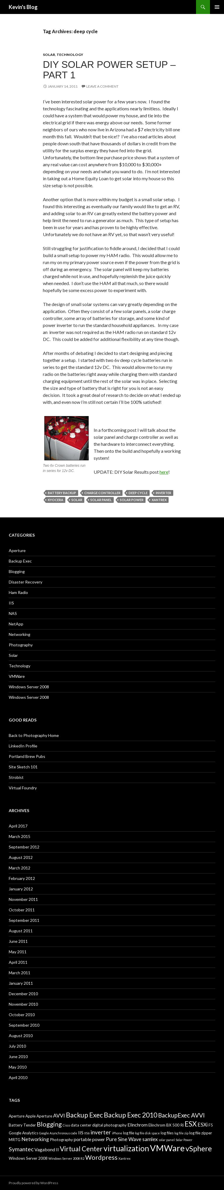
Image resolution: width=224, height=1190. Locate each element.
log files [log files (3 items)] (167, 1133)
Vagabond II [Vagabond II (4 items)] (46, 1149)
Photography (21, 644)
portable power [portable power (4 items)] (89, 1139)
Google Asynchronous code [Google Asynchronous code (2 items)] (58, 1133)
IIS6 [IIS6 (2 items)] (87, 1133)
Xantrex (159, 500)
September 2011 (24, 920)
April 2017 (18, 825)
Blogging (17, 571)
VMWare (17, 676)
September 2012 (24, 846)
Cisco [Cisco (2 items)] (66, 1125)
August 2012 (21, 857)
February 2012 (22, 878)
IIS (11, 602)
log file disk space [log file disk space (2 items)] (147, 1133)
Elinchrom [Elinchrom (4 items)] (137, 1124)
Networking (19, 634)
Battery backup (62, 493)
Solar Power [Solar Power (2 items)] (184, 1140)
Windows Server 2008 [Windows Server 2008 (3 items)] (28, 1158)
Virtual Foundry (23, 787)
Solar (49, 54)
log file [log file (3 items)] (128, 1133)
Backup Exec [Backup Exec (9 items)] (84, 1115)
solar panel (101, 500)
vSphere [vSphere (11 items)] (199, 1148)
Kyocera (55, 500)
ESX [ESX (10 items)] (191, 1124)
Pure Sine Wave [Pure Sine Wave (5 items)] (123, 1139)
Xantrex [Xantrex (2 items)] (124, 1158)
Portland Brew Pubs (27, 756)
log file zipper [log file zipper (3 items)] (200, 1133)
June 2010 (18, 1056)
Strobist (16, 777)
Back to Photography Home (34, 735)
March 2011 (19, 972)
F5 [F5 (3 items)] (211, 1125)
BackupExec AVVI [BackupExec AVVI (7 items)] (181, 1115)
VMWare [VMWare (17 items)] (167, 1148)
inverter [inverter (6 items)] (100, 1132)
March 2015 (19, 836)
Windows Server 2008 (29, 686)
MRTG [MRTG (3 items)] (14, 1139)
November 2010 (23, 1004)
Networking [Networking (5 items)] (35, 1139)
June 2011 (18, 941)
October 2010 (22, 1014)
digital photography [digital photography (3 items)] (109, 1125)
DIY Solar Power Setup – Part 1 (109, 69)
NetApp (16, 623)
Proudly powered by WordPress (33, 1183)
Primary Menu (217, 7)
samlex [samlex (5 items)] (150, 1139)
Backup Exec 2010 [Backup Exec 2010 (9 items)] (130, 1115)
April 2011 (18, 962)
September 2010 (24, 1025)
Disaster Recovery (25, 581)
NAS (13, 613)
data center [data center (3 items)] (81, 1125)
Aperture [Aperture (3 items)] (16, 1116)
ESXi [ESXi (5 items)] (202, 1124)
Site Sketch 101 (23, 766)
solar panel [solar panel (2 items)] (167, 1140)
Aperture (17, 550)
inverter (163, 493)
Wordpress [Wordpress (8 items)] (101, 1157)
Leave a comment (102, 86)
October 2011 (22, 909)
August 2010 (21, 1035)
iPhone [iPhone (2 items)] (117, 1133)
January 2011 (21, 983)
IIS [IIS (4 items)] (80, 1132)
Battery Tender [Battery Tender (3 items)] (22, 1125)
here (164, 472)
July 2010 (17, 1046)
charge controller (102, 493)
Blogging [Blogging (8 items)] (49, 1124)
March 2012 (19, 867)
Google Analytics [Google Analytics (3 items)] (23, 1133)
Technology (70, 54)
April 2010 (18, 1077)
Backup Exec (20, 560)
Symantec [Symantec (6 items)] (21, 1149)
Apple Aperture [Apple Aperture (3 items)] (38, 1116)
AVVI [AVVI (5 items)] (59, 1115)
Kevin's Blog (23, 7)
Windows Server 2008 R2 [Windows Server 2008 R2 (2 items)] (66, 1158)
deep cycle (138, 493)
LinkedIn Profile (23, 745)
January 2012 (21, 888)
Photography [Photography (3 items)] (61, 1139)
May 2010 (18, 1067)
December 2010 (23, 993)
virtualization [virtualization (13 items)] (126, 1148)
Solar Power (132, 500)
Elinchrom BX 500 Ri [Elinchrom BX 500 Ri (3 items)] (166, 1125)
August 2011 (21, 930)
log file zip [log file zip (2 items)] (181, 1133)
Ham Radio (18, 592)
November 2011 (23, 899)
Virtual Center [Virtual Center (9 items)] (81, 1149)
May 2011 (18, 951)
